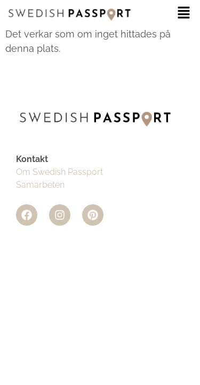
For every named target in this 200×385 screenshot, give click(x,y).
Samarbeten (40, 185)
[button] (184, 13)
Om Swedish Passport (59, 172)
